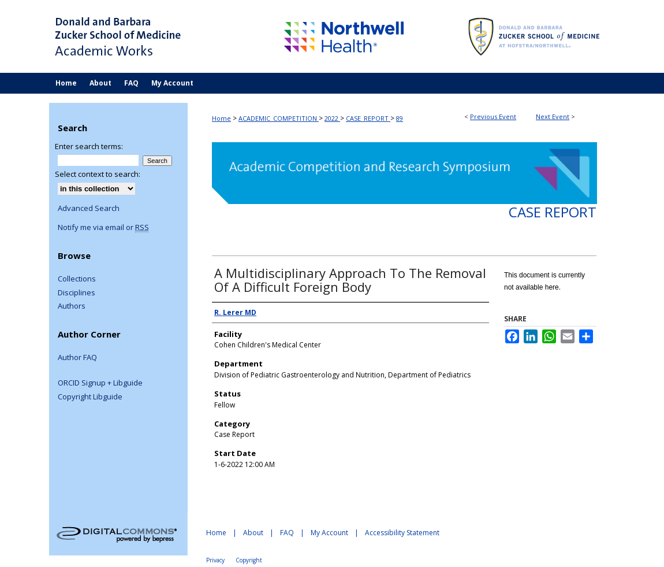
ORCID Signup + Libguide (100, 383)
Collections (77, 279)
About (253, 533)
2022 (332, 118)
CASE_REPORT (368, 118)
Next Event (552, 116)
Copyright (249, 560)
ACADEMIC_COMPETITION (278, 118)
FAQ (287, 533)
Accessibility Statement (402, 533)
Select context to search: (97, 174)
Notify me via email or (103, 227)
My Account (329, 533)
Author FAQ (77, 357)
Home (221, 118)
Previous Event (493, 116)
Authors (71, 306)
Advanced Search (89, 208)
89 (399, 118)
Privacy (215, 560)
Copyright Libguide (90, 397)
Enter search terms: (89, 146)
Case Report (552, 211)
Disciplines (76, 293)
